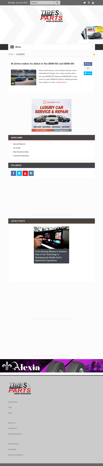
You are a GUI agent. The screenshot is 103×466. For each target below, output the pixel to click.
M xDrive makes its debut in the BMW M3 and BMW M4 (42, 63)
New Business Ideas (21, 152)
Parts (10, 397)
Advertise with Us (15, 418)
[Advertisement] (52, 198)
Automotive (12, 386)
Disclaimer (12, 433)
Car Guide (17, 148)
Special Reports (19, 144)
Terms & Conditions (15, 438)
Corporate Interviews (21, 156)
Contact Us (12, 412)
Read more (61, 82)
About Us (11, 407)
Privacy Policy (13, 427)
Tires (10, 391)
